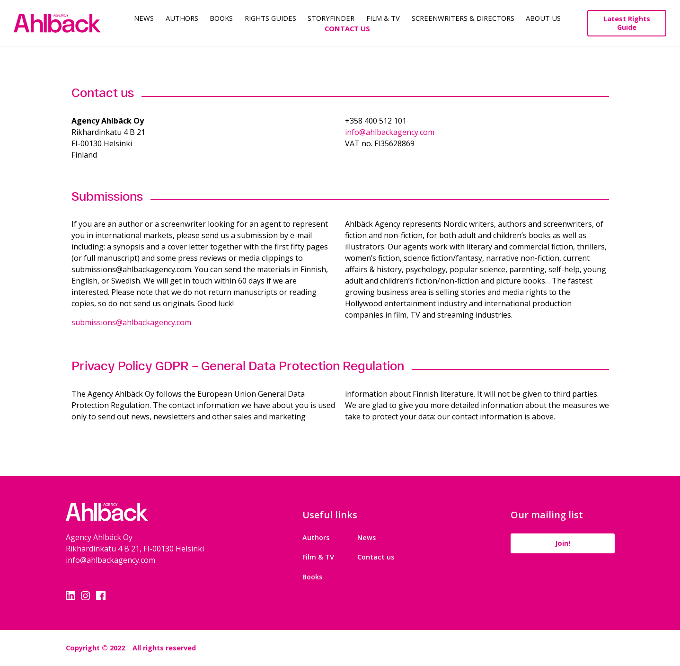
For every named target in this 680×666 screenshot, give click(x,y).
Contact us (375, 556)
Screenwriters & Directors (463, 18)
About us (543, 18)
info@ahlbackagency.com (389, 132)
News (144, 18)
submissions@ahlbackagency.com (131, 322)
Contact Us (347, 28)
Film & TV (383, 18)
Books (221, 18)
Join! (562, 543)
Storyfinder (331, 18)
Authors (182, 18)
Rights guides (270, 18)
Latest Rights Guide (626, 23)
